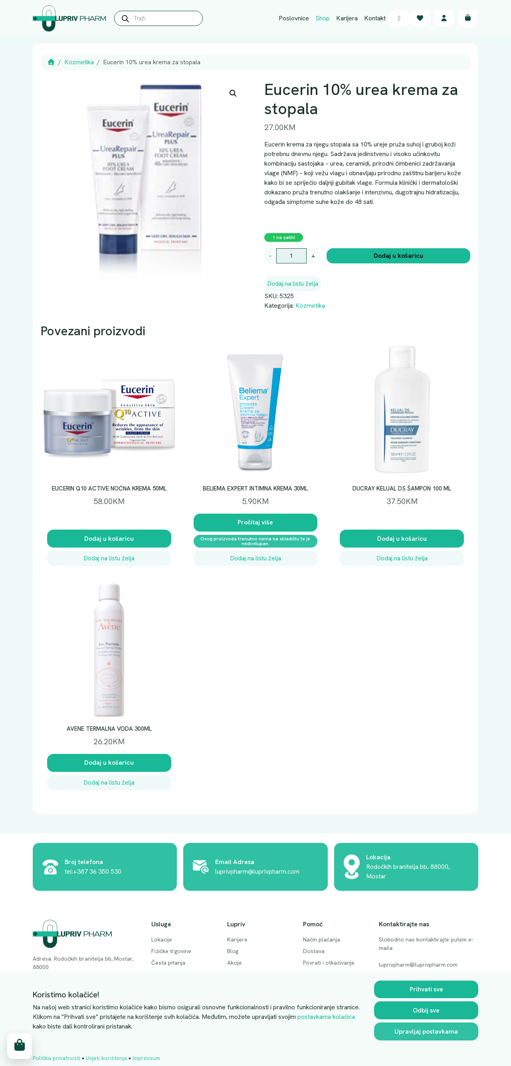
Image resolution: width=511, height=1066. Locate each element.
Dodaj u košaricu (398, 255)
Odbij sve (426, 1011)
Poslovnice (294, 18)
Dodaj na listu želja (292, 283)
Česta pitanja (168, 962)
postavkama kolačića (326, 1017)
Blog (232, 951)
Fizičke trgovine (171, 951)
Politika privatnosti (56, 1058)
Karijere (237, 939)
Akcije (234, 962)
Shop (322, 18)
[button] (233, 93)
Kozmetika (79, 62)
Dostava (314, 951)
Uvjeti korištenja (106, 1058)
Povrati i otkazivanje (329, 962)
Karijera (347, 18)
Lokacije (161, 939)
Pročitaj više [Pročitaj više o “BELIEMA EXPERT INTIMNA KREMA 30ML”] (255, 522)
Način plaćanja (321, 939)
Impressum (146, 1058)
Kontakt (375, 18)
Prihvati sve (426, 989)
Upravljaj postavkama (426, 1032)
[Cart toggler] (468, 19)
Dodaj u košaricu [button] (109, 538)
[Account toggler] (444, 19)
